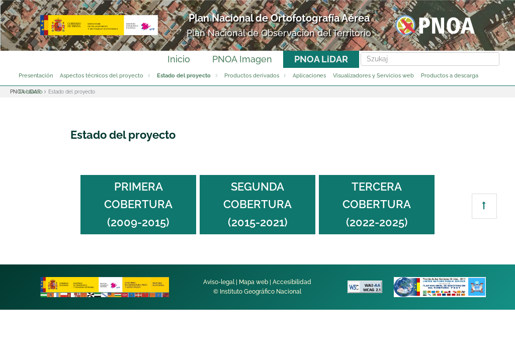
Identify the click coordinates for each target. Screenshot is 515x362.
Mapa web (253, 282)
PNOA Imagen (242, 59)
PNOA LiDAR (321, 59)
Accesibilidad (292, 282)
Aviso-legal (218, 282)
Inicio (178, 59)
